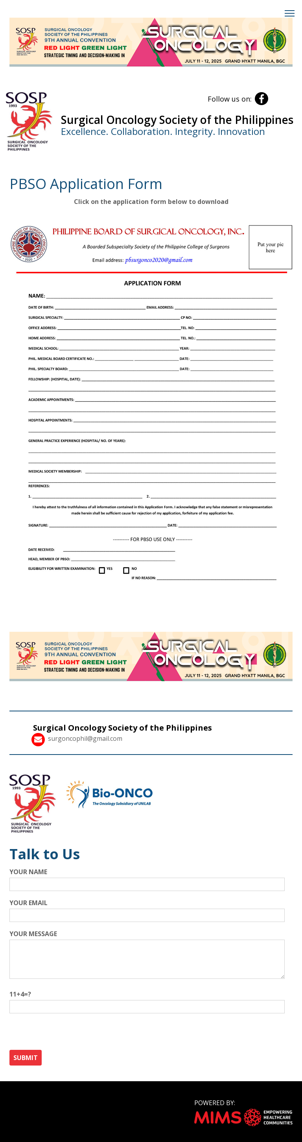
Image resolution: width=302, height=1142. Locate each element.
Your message (147, 957)
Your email (147, 909)
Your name (147, 878)
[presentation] (69, 1034)
